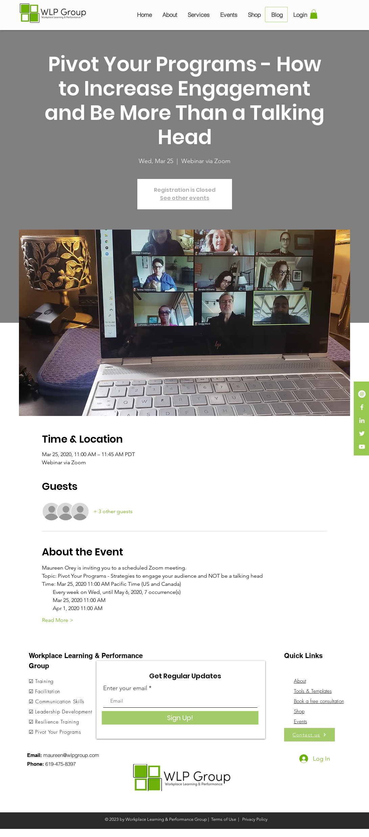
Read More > (57, 620)
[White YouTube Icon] (362, 446)
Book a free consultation (319, 701)
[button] (314, 14)
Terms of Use (223, 819)
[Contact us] (309, 734)
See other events (184, 198)
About (300, 681)
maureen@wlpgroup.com (71, 755)
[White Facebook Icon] (362, 407)
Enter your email (125, 688)
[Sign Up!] (180, 718)
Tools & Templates (313, 691)
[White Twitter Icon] (362, 433)
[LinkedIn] (362, 420)
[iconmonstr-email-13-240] (362, 394)
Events (300, 721)
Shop (299, 711)
